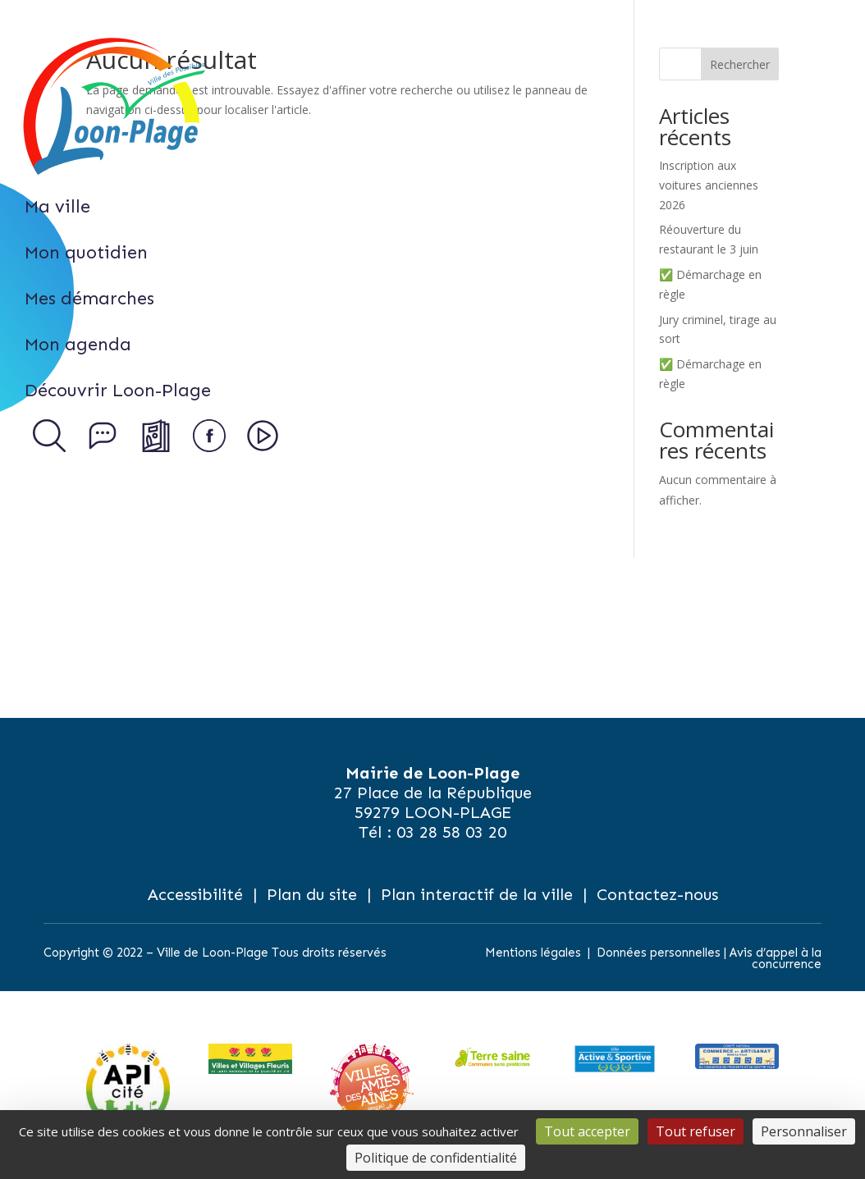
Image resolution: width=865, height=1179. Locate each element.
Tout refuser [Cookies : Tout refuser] (695, 1131)
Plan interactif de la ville (477, 894)
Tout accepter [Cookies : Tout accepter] (587, 1131)
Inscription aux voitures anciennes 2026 (708, 185)
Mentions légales (533, 952)
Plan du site (312, 894)
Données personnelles (659, 952)
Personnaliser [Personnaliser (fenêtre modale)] (804, 1131)
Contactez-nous (657, 894)
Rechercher (740, 64)
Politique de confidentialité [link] (436, 1158)
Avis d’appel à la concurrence (776, 958)
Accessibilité (195, 894)
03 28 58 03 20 (451, 832)
